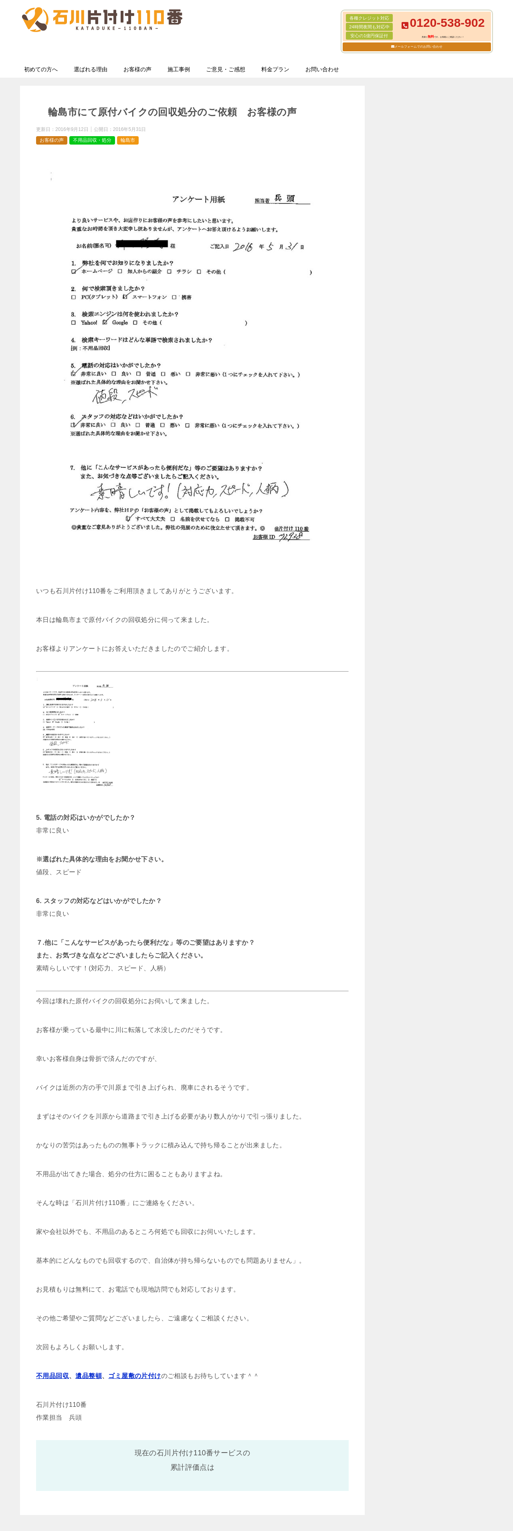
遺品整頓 (88, 1375)
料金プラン (275, 69)
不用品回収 (52, 1375)
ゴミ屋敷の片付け (134, 1375)
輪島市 (128, 140)
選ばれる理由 (90, 69)
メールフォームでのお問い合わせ (418, 46)
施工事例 (179, 69)
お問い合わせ (322, 69)
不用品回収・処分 (92, 140)
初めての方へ (41, 69)
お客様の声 (137, 69)
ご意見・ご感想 (225, 69)
